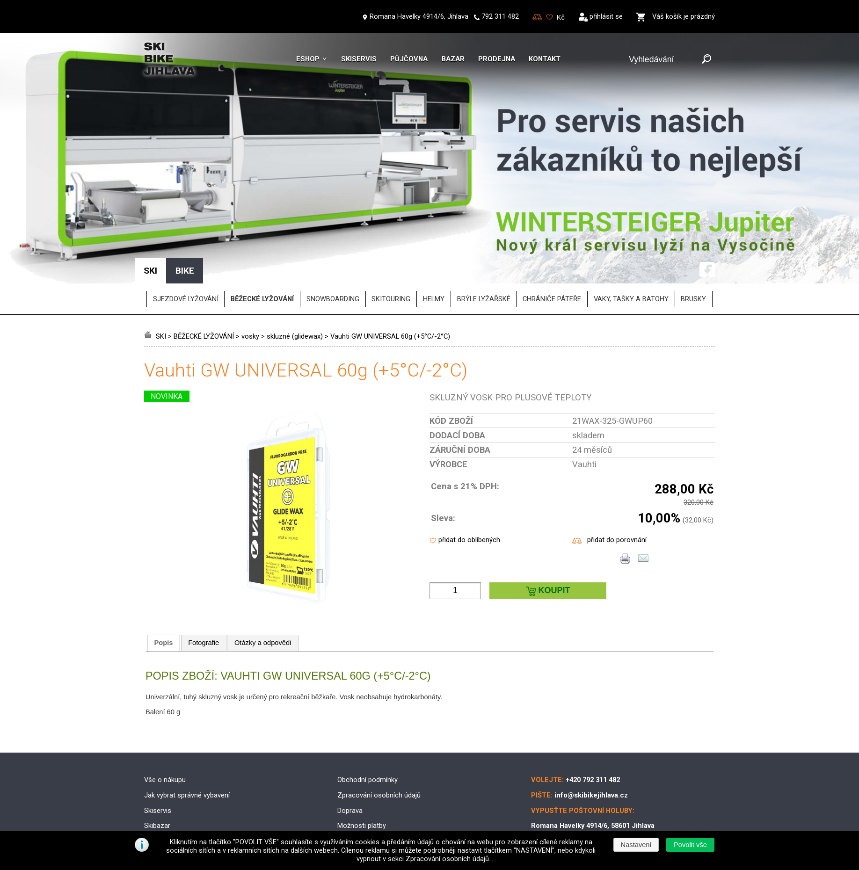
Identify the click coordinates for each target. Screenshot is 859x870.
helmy (433, 253)
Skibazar (157, 780)
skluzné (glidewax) (295, 290)
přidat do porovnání (617, 494)
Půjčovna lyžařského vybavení (189, 795)
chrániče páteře (552, 253)
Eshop (308, 59)
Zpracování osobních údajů (379, 749)
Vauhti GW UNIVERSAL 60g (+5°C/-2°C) (390, 290)
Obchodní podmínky (367, 734)
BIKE (184, 224)
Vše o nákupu (165, 734)
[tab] (163, 596)
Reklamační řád (360, 795)
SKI (161, 290)
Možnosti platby (361, 780)
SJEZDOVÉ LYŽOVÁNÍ (185, 253)
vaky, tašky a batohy (631, 253)
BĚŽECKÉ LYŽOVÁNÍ (204, 290)
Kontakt (545, 59)
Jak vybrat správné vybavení (187, 749)
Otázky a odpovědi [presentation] (262, 597)
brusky (693, 253)
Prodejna (496, 59)
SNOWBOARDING (332, 253)
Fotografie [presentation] (203, 597)
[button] (690, 845)
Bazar (453, 59)
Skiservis (359, 59)
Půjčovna (409, 59)
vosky (250, 290)
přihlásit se (606, 16)
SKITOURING (390, 253)
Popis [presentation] (163, 597)
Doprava (350, 764)
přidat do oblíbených (469, 494)
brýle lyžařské (483, 253)
